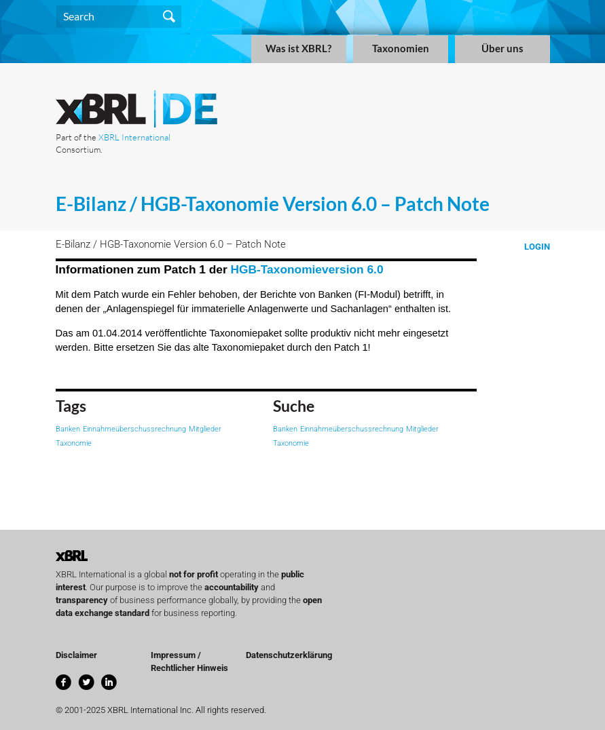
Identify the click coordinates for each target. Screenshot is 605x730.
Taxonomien (400, 48)
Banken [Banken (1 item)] (68, 429)
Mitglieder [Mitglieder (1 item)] (205, 429)
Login (537, 247)
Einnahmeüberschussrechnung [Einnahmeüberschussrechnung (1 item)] (134, 429)
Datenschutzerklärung (289, 655)
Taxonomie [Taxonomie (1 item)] (74, 443)
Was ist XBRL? (298, 48)
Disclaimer (76, 655)
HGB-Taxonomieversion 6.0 (307, 269)
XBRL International (134, 137)
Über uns (502, 48)
